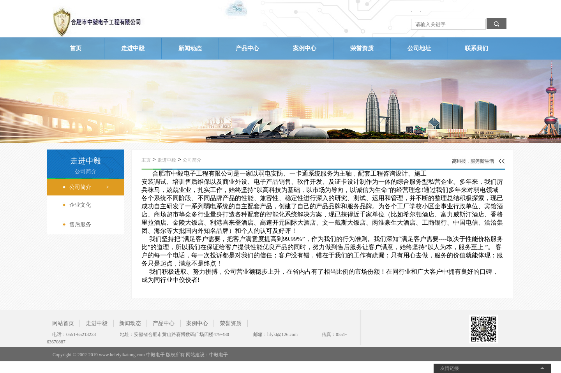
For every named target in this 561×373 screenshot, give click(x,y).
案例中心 (304, 48)
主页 (146, 160)
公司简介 (192, 160)
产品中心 (247, 48)
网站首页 (63, 323)
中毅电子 (218, 354)
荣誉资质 (362, 48)
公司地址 (419, 48)
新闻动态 (190, 48)
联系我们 (476, 48)
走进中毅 (133, 48)
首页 (75, 48)
